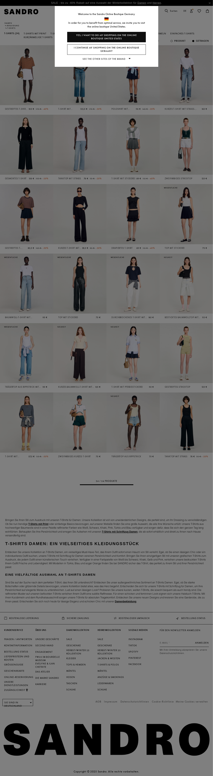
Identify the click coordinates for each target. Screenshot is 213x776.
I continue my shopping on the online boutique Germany (106, 49)
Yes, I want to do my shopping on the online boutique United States (106, 37)
